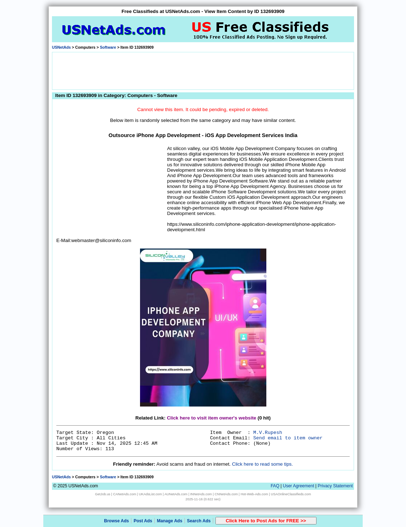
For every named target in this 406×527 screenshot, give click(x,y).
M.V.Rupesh (267, 432)
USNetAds (61, 47)
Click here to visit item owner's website (211, 418)
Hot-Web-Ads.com (254, 494)
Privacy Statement (335, 485)
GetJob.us (102, 494)
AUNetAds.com (176, 494)
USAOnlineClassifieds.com (291, 494)
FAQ (275, 485)
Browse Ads (116, 520)
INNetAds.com (201, 494)
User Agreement (298, 485)
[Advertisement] (203, 70)
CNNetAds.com (226, 494)
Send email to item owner (288, 438)
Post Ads (143, 520)
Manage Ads (169, 520)
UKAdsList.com (150, 494)
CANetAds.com (124, 494)
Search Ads (199, 520)
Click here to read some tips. (262, 464)
